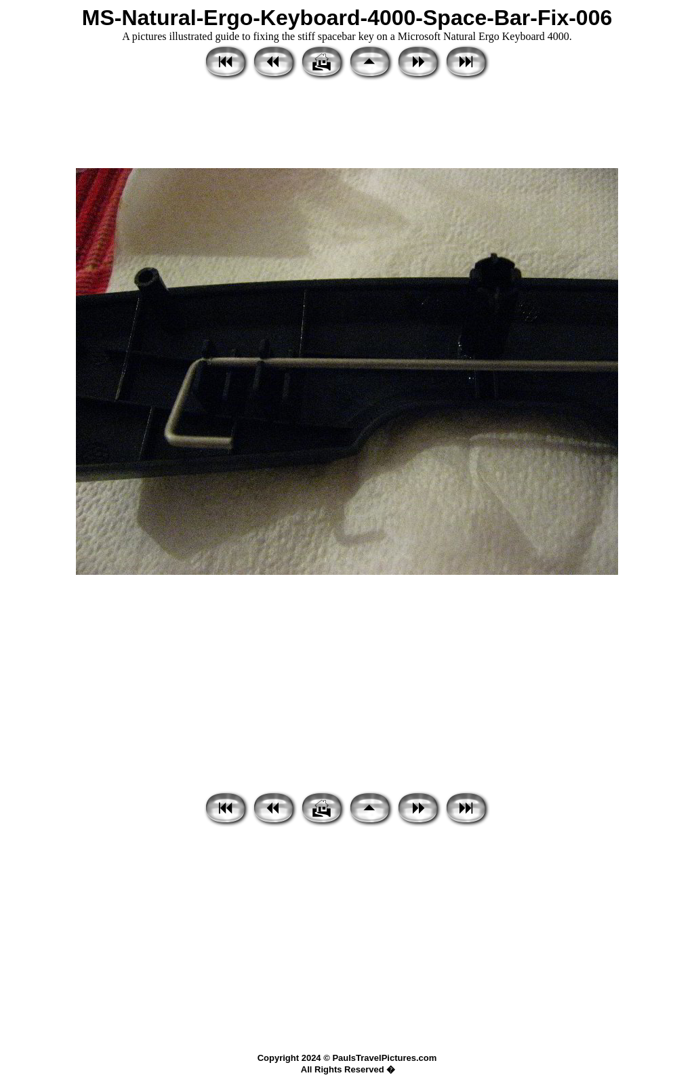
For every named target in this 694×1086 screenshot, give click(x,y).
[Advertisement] (347, 125)
